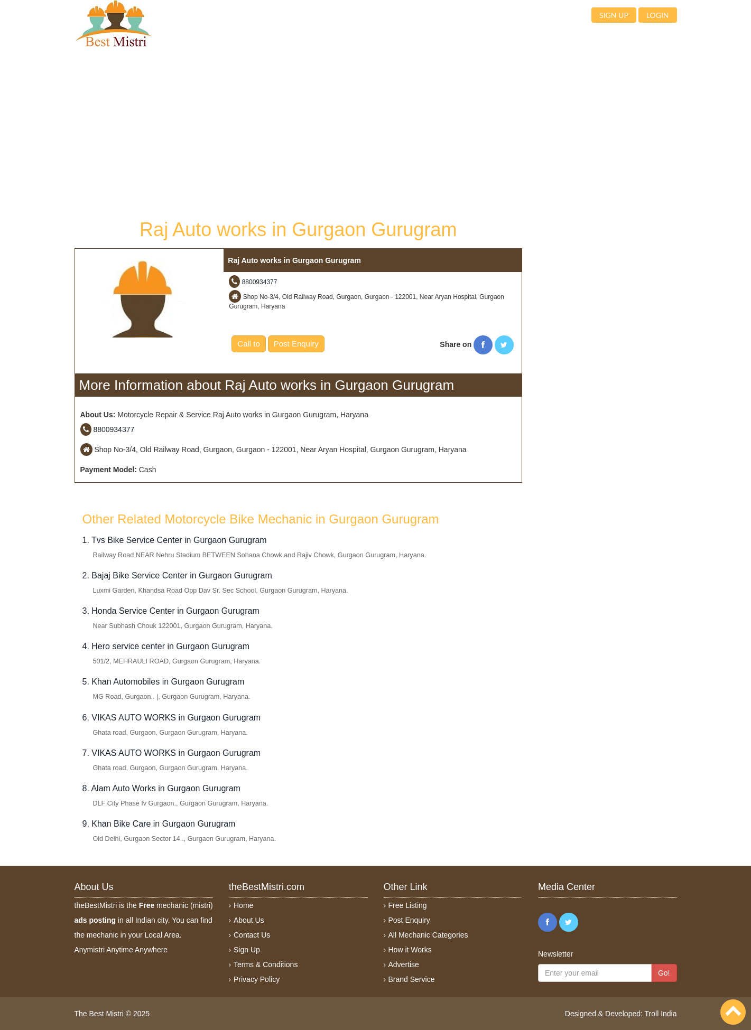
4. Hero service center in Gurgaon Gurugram (166, 646)
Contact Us (252, 935)
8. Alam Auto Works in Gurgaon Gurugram (161, 788)
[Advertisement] (299, 132)
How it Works (410, 949)
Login (657, 15)
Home (243, 905)
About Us (249, 920)
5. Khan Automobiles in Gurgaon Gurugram (163, 681)
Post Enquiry (296, 343)
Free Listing (407, 905)
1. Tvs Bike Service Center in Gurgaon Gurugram (174, 540)
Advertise (403, 964)
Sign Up (247, 949)
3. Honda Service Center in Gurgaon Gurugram (170, 610)
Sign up (613, 15)
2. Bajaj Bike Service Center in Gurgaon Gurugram (177, 575)
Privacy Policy (257, 979)
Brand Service (411, 979)
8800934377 (259, 282)
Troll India (661, 1013)
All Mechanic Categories (428, 935)
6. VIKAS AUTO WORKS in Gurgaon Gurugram (171, 717)
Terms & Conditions (266, 964)
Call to (248, 343)
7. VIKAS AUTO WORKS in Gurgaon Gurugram (171, 752)
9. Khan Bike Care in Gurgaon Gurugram (159, 823)
